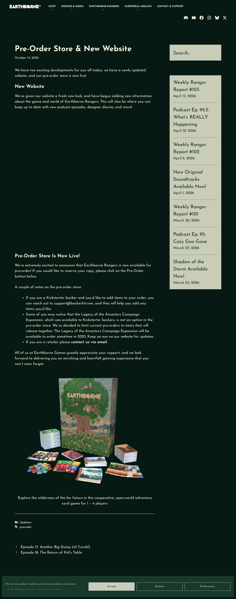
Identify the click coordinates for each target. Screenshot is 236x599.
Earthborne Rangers (104, 6)
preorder (26, 527)
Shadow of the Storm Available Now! (190, 269)
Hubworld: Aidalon (138, 6)
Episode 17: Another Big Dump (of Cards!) (55, 547)
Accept (111, 586)
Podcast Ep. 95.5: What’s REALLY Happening (191, 117)
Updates (26, 522)
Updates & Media (72, 6)
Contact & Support (170, 6)
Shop (51, 6)
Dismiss (159, 586)
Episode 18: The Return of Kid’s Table (51, 553)
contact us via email (89, 342)
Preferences (207, 586)
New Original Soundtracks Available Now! (189, 179)
